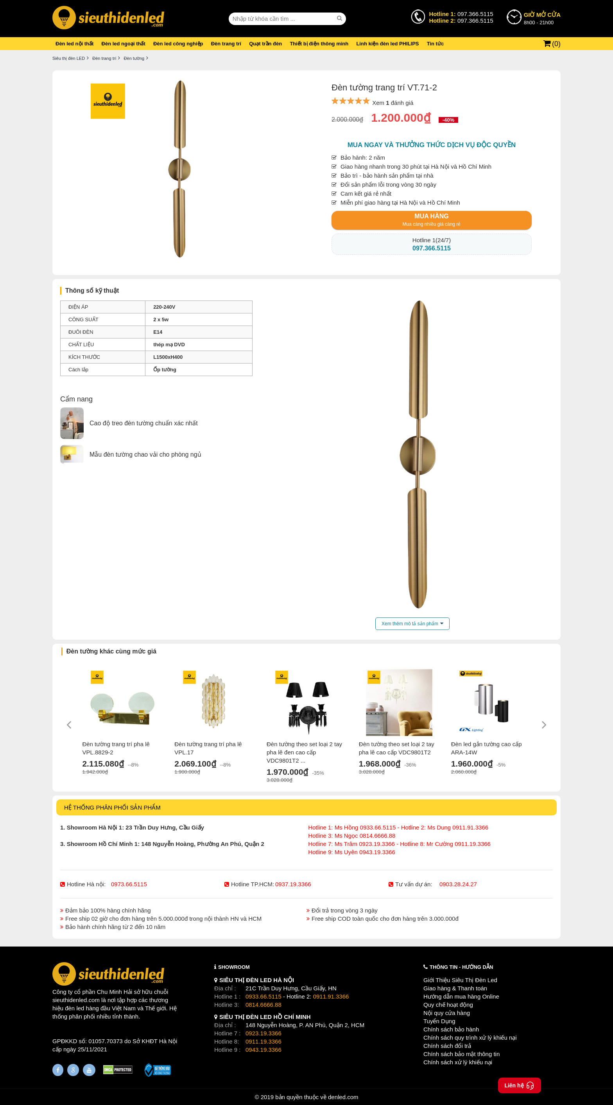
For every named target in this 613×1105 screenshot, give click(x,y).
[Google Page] (73, 1070)
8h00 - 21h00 (542, 18)
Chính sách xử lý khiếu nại (457, 1062)
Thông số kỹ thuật (92, 290)
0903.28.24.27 (458, 884)
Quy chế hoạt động (448, 1004)
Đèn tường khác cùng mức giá (111, 651)
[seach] (340, 18)
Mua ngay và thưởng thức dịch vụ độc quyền (432, 145)
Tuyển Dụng (439, 1021)
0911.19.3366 (263, 1041)
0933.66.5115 (263, 996)
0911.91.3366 (331, 996)
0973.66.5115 (129, 884)
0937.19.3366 (293, 884)
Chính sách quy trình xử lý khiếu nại (470, 1037)
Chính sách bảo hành (451, 1029)
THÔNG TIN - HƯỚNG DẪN (461, 967)
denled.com (343, 1097)
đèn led (74, 1008)
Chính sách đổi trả (447, 1045)
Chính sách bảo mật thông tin (461, 1054)
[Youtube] (89, 1070)
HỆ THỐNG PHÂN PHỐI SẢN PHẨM (112, 807)
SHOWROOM (234, 967)
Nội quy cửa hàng (446, 1013)
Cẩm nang (76, 399)
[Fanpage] (57, 1070)
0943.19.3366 (263, 1049)
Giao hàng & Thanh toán (455, 988)
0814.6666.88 (263, 1004)
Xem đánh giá (392, 102)
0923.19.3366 (263, 1033)
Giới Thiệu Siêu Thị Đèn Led (460, 980)
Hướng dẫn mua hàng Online (461, 996)
